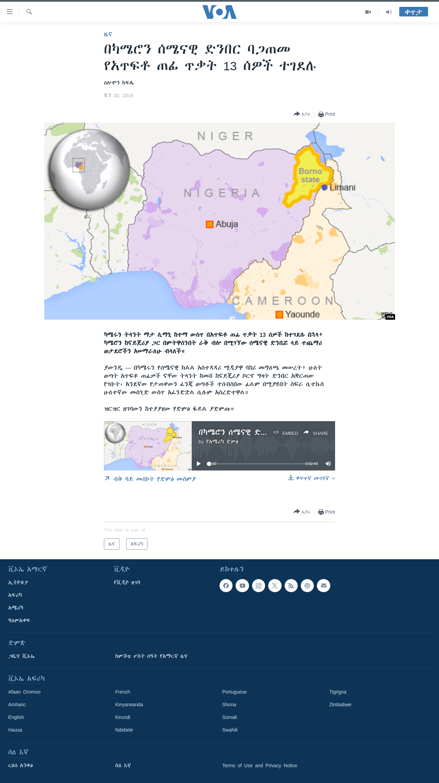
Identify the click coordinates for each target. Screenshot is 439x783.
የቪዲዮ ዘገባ (127, 582)
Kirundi (122, 717)
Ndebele (124, 730)
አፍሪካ (15, 595)
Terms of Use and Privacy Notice (259, 765)
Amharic (17, 704)
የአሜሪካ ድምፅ (222, 442)
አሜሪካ (15, 608)
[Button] (302, 114)
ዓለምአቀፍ (19, 620)
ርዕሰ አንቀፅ (20, 765)
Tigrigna (337, 692)
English (16, 717)
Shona (229, 704)
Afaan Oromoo (24, 692)
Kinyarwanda (129, 704)
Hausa (15, 730)
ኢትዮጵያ (18, 582)
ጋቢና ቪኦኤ (21, 656)
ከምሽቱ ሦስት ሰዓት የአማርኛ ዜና (151, 656)
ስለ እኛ (123, 765)
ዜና (108, 34)
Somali (229, 717)
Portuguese (234, 692)
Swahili (229, 730)
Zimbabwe (340, 704)
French (122, 692)
